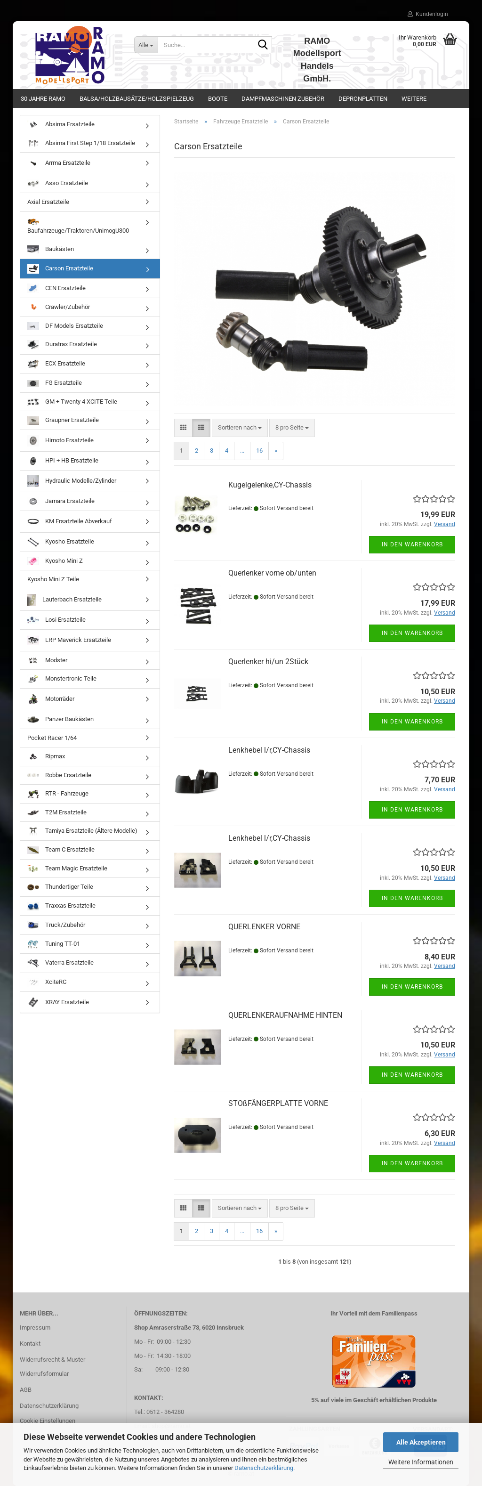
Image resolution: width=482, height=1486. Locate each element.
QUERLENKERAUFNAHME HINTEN (285, 1015)
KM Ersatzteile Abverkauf (69, 522)
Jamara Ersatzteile (61, 501)
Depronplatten (362, 98)
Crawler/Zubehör (58, 307)
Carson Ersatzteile (60, 269)
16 (259, 450)
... (242, 450)
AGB (26, 1389)
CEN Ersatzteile (56, 288)
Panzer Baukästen (60, 719)
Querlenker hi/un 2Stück (268, 661)
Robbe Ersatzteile (59, 775)
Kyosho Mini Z (55, 561)
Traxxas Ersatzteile (61, 906)
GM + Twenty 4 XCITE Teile (72, 402)
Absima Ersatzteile (61, 125)
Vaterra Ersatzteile (60, 963)
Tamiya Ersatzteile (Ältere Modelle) (82, 831)
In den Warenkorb (412, 544)
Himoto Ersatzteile (60, 441)
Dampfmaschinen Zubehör (282, 98)
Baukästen (50, 249)
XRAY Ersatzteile (58, 1002)
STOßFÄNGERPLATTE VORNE (278, 1103)
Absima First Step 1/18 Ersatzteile (81, 143)
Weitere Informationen (420, 1462)
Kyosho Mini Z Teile (53, 579)
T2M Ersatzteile (57, 813)
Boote (217, 98)
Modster (47, 660)
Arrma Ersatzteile (58, 163)
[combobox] (240, 428)
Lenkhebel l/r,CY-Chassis (269, 750)
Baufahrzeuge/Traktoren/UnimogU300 (78, 225)
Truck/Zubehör (56, 925)
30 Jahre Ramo (43, 98)
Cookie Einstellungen (47, 1420)
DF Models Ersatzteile (65, 326)
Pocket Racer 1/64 (52, 737)
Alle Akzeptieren (421, 1442)
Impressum (35, 1327)
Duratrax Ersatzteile (62, 344)
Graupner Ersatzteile (63, 420)
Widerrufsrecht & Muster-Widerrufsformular (53, 1366)
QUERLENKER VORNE (264, 926)
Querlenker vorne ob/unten (272, 572)
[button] (183, 428)
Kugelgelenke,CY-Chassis (270, 484)
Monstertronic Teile (61, 678)
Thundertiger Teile (60, 887)
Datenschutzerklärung (263, 1467)
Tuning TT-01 (53, 944)
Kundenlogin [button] (428, 14)
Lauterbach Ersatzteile (64, 600)
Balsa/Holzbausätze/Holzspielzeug (137, 98)
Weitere (414, 98)
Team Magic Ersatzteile (67, 869)
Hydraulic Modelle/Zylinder (71, 481)
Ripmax (46, 757)
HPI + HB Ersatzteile (62, 461)
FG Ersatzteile (54, 383)
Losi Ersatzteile (56, 620)
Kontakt (30, 1343)
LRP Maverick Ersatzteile (69, 640)
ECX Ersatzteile (56, 364)
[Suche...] (146, 44)
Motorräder (50, 699)
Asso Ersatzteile (57, 183)
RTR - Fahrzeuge (57, 794)
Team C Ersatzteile (61, 850)
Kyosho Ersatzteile (60, 542)
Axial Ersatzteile (48, 201)
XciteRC (46, 982)
